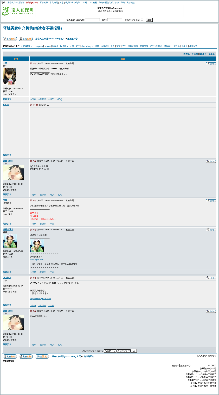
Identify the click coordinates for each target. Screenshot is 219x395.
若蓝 (118, 46)
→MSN (51, 99)
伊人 (113, 46)
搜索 (62, 2)
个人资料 (93, 2)
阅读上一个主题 (190, 54)
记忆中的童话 (156, 46)
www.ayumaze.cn (38, 259)
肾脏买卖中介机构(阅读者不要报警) (32, 28)
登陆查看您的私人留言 (109, 2)
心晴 (72, 46)
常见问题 (54, 2)
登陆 (123, 2)
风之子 (185, 46)
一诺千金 (176, 46)
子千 (124, 46)
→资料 (33, 99)
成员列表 (69, 2)
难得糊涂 (105, 46)
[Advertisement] (56, 130)
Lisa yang (38, 46)
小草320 (193, 46)
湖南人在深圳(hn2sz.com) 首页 (49, 39)
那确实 (167, 46)
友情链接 (131, 2)
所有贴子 (44, 2)
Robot (6, 104)
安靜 (5, 200)
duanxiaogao (87, 46)
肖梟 (97, 46)
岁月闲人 (64, 46)
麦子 (78, 46)
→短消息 (42, 99)
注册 (85, 2)
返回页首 (7, 99)
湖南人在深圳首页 (16, 2)
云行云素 (144, 46)
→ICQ (59, 99)
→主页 (51, 224)
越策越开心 (72, 39)
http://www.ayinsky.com (40, 298)
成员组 (78, 2)
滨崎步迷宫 (133, 46)
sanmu (47, 46)
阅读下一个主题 (207, 54)
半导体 (55, 46)
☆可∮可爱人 (26, 46)
